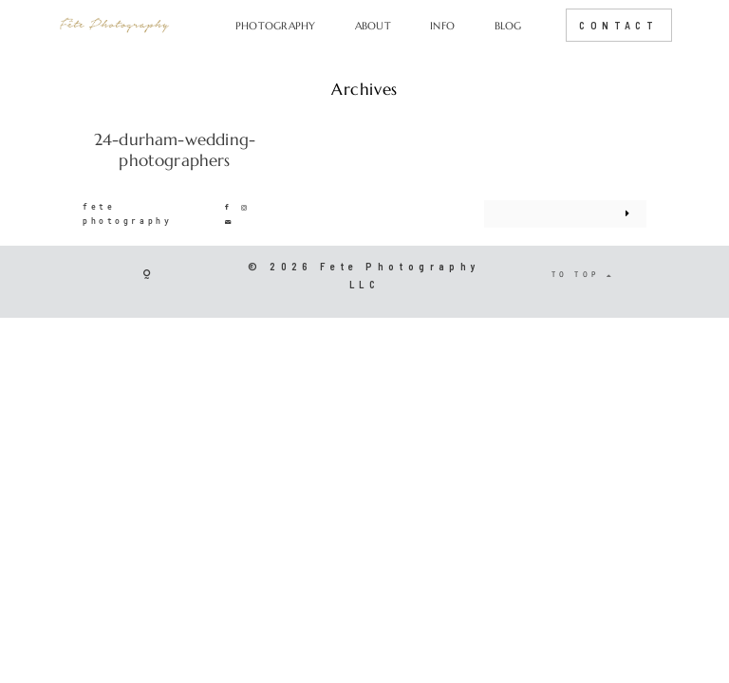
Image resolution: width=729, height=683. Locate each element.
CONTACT (618, 25)
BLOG (508, 25)
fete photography (127, 213)
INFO (442, 25)
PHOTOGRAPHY (275, 25)
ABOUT (373, 25)
